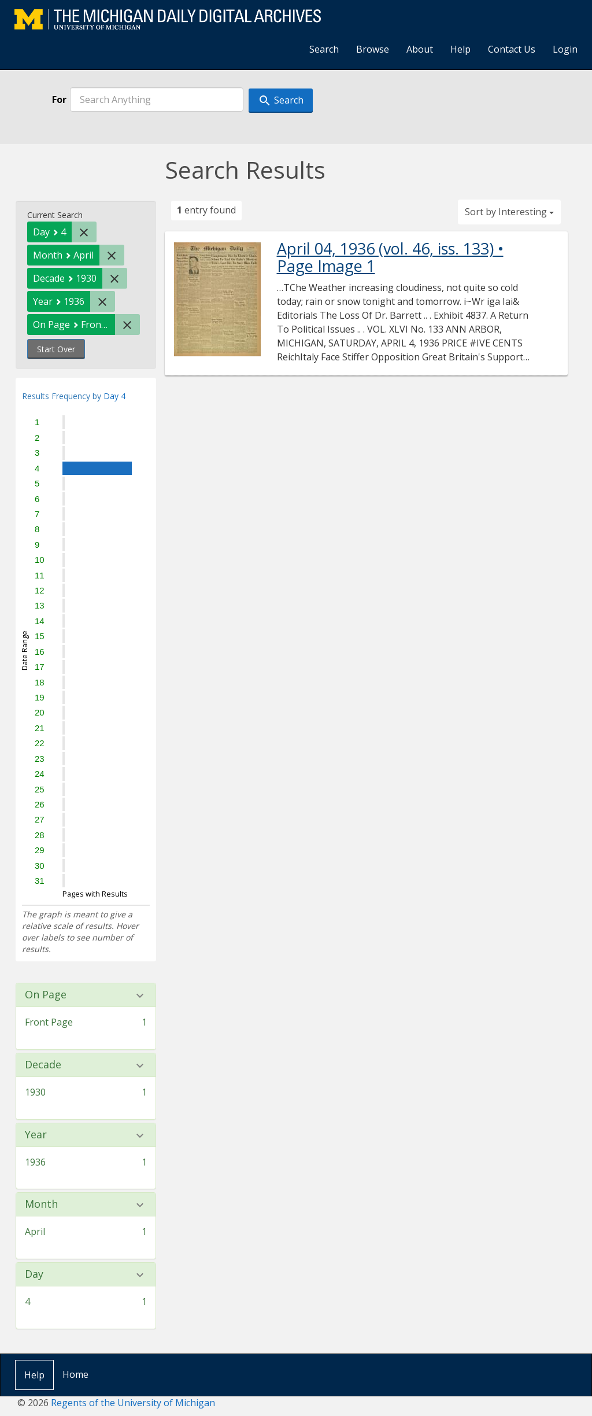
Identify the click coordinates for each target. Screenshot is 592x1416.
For (59, 99)
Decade (43, 1065)
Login (565, 49)
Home (75, 1374)
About (419, 49)
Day (34, 1274)
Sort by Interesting (509, 211)
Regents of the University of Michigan (133, 1402)
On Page (45, 995)
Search (324, 49)
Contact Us (511, 49)
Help (460, 49)
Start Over (56, 349)
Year (36, 1135)
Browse (372, 49)
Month (41, 1204)
